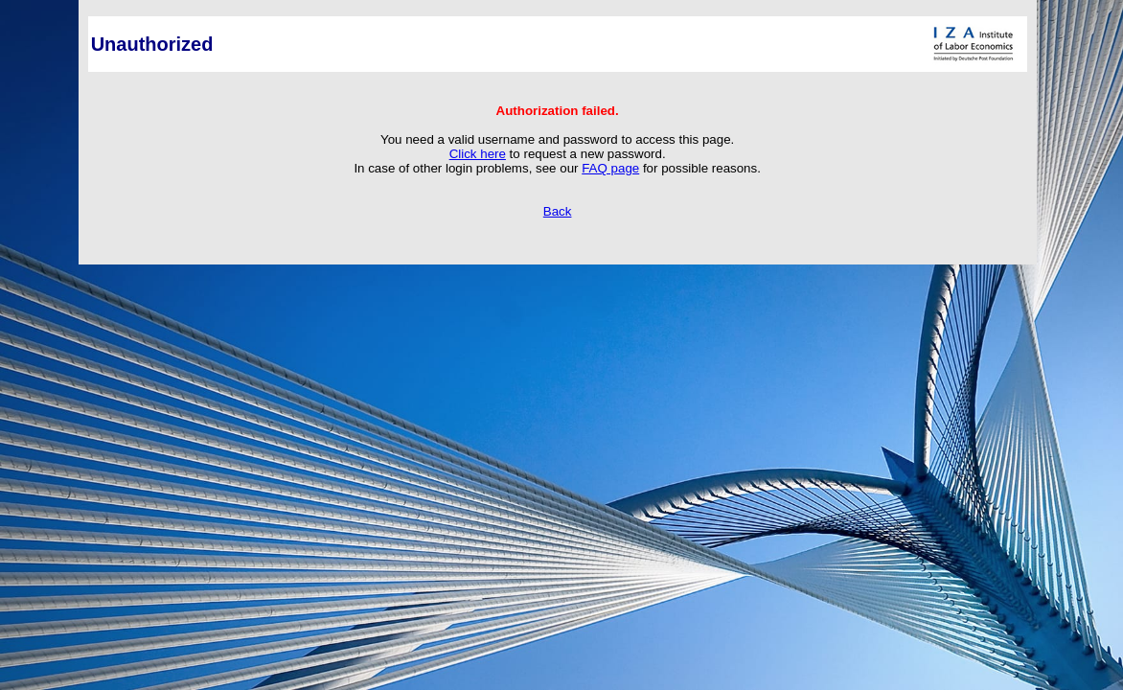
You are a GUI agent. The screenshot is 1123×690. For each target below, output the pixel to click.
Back (557, 211)
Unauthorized (152, 44)
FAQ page (610, 168)
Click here (477, 154)
